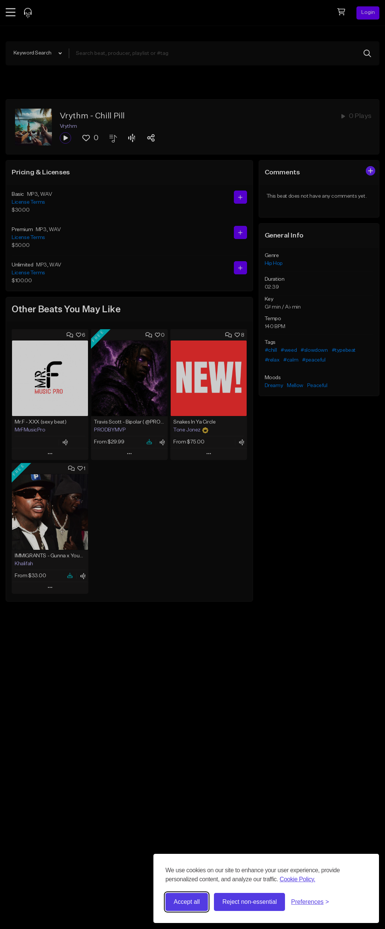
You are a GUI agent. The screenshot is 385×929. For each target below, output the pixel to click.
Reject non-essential (249, 902)
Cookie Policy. (297, 879)
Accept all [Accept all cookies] (187, 902)
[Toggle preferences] (310, 902)
